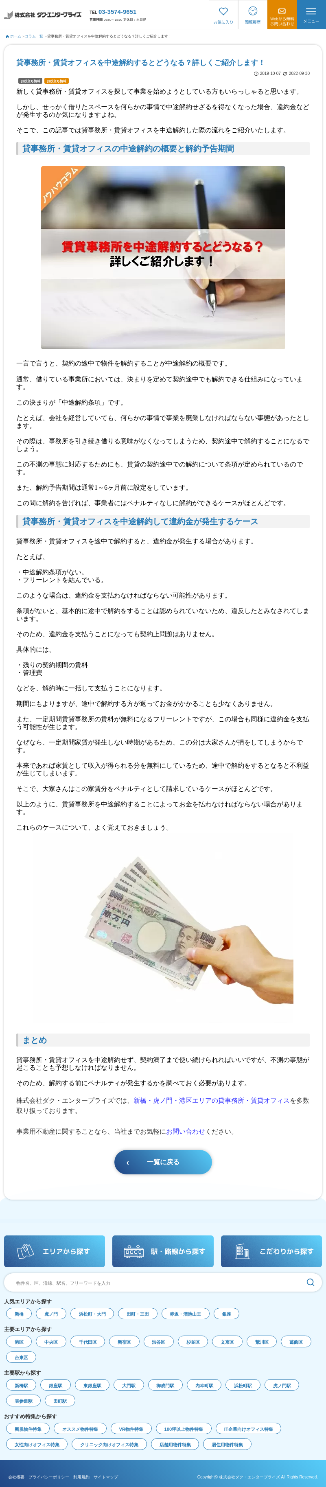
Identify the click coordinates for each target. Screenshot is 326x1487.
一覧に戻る (163, 1162)
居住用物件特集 (227, 1444)
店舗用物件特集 (175, 1444)
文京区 (227, 1342)
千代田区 (88, 1342)
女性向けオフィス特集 (37, 1444)
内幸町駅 (204, 1385)
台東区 (21, 1357)
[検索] (310, 1282)
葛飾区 (296, 1342)
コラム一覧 (34, 36)
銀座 (226, 1314)
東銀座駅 (92, 1385)
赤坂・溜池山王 (185, 1314)
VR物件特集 (131, 1429)
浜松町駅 (243, 1385)
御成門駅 (165, 1385)
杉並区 (193, 1342)
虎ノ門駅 (282, 1385)
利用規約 (81, 1477)
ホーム (14, 36)
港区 (19, 1342)
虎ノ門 (51, 1314)
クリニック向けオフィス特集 (109, 1444)
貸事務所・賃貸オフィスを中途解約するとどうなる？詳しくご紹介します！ (109, 36)
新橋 (19, 1314)
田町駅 (60, 1401)
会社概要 (16, 1477)
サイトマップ (106, 1477)
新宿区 (124, 1342)
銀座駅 (55, 1385)
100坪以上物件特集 (183, 1429)
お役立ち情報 (30, 81)
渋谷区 (158, 1342)
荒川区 (262, 1342)
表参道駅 (24, 1401)
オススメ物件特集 (80, 1429)
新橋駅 (21, 1385)
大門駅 (129, 1385)
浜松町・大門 (92, 1314)
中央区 (51, 1342)
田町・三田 (138, 1314)
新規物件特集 (28, 1429)
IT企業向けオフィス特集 (248, 1429)
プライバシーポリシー (48, 1477)
